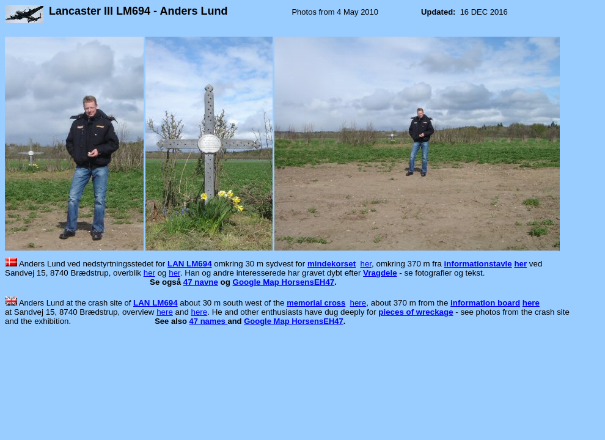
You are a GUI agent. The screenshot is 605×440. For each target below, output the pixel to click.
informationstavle (478, 263)
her (366, 263)
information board (485, 302)
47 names (208, 321)
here (358, 302)
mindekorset (331, 263)
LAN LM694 (189, 263)
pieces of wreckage (415, 312)
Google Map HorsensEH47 (284, 282)
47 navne (200, 282)
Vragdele (380, 272)
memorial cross (316, 302)
